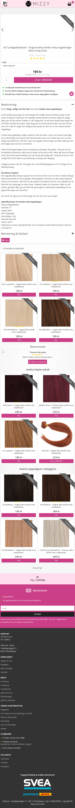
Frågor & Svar (6, 661)
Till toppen (37, 579)
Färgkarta (5, 709)
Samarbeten (6, 689)
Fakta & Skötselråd (8, 717)
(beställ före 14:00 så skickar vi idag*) (16, 744)
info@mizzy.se (6, 636)
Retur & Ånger (6, 668)
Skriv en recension (37, 362)
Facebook (5, 759)
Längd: (4, 62)
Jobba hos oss (6, 693)
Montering (5, 721)
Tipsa (5, 240)
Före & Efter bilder (8, 725)
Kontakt (4, 672)
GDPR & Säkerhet (8, 700)
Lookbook (5, 685)
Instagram (5, 766)
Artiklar (3, 728)
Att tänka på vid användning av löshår (16, 713)
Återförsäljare (6, 696)
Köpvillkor (5, 664)
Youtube (4, 762)
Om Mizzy (5, 681)
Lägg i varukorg (43, 80)
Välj (19, 294)
